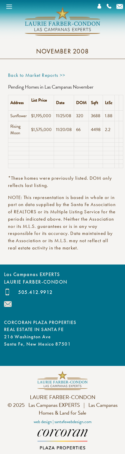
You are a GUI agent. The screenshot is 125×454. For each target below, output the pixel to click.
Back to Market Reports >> (37, 75)
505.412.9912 (35, 292)
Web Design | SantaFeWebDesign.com (63, 422)
